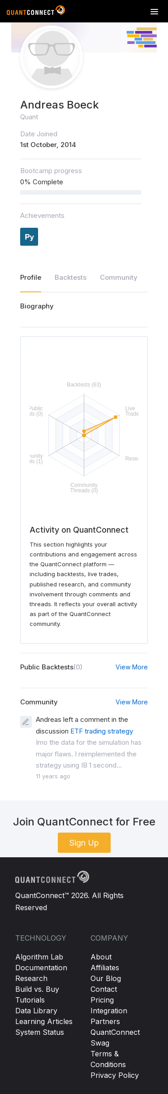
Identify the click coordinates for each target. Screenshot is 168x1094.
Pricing (102, 999)
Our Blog (105, 978)
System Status (39, 1032)
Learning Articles (44, 1021)
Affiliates (104, 967)
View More (132, 667)
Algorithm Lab (39, 956)
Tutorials (30, 999)
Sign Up (84, 842)
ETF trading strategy (101, 731)
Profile (30, 277)
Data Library (36, 1010)
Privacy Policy (114, 1075)
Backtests (70, 277)
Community (119, 277)
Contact (103, 989)
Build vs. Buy (37, 989)
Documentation (41, 967)
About (101, 956)
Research (31, 978)
